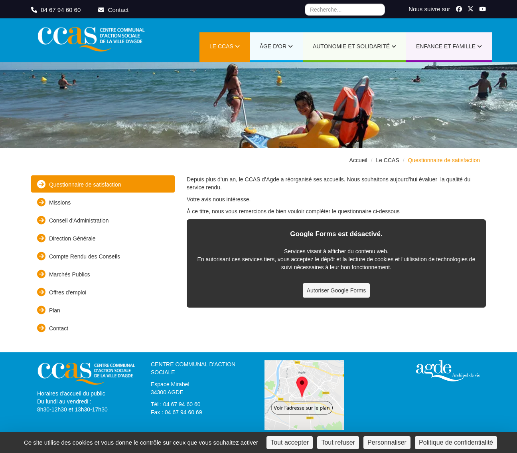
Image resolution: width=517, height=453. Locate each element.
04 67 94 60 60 (56, 9)
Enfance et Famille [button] (449, 46)
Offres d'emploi (61, 292)
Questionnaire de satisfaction (79, 184)
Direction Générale (66, 238)
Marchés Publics (63, 274)
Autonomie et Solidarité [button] (354, 46)
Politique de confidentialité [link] (456, 442)
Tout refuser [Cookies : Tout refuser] (338, 442)
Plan (48, 310)
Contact (52, 328)
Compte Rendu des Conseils (78, 256)
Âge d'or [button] (276, 46)
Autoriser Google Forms (336, 290)
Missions (54, 202)
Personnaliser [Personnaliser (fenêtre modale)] (386, 442)
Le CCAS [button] (224, 46)
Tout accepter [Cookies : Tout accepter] (289, 442)
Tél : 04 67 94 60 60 (176, 404)
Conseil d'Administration (73, 220)
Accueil (358, 160)
